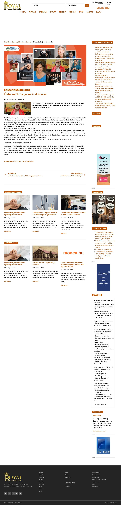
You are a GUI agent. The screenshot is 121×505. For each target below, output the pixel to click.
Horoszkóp (97, 416)
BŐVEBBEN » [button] (7, 231)
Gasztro (90, 12)
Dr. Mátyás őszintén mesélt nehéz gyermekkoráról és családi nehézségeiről (103, 50)
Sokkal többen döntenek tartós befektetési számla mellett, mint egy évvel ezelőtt (72, 264)
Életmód (28, 42)
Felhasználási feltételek (99, 479)
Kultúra (53, 12)
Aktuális (32, 12)
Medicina (72, 12)
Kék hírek (67, 477)
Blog (93, 484)
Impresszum (96, 475)
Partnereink (95, 477)
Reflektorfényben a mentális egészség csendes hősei (14, 214)
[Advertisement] (60, 27)
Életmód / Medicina (18, 42)
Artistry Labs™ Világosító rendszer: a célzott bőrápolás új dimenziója (45, 214)
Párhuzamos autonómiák (103, 249)
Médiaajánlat (96, 472)
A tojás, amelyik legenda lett (104, 251)
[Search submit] (87, 5)
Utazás (67, 475)
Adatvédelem (96, 482)
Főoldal (23, 12)
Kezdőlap (7, 42)
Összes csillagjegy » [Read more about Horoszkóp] (100, 431)
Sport (81, 12)
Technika (62, 12)
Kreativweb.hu (113, 502)
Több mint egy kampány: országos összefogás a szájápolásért (103, 256)
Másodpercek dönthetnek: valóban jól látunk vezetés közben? (73, 214)
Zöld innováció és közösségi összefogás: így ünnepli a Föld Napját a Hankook (105, 106)
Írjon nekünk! (96, 486)
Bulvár (98, 12)
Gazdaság (43, 12)
